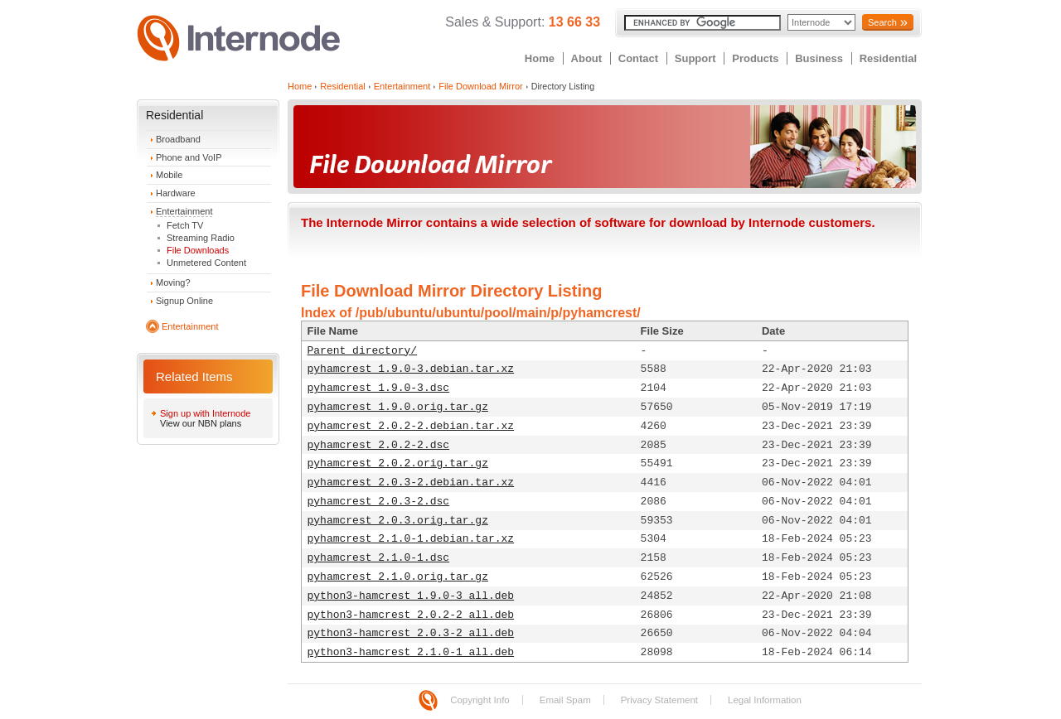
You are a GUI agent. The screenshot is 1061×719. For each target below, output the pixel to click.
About (587, 58)
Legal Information (765, 700)
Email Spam (565, 700)
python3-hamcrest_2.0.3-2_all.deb (411, 633)
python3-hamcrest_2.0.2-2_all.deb (411, 615)
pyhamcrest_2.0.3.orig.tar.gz (398, 520)
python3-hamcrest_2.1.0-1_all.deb (411, 652)
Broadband (178, 139)
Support (695, 58)
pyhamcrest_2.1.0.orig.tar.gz (398, 577)
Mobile (169, 175)
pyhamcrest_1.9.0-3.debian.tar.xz (411, 369)
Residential (888, 58)
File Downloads (198, 250)
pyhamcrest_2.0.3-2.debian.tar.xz (411, 482)
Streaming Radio (201, 238)
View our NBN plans (200, 423)
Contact (638, 58)
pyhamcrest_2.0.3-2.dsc (379, 501)
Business (819, 58)
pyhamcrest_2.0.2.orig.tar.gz (398, 463)
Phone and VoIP (189, 157)
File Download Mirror (480, 86)
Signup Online (184, 301)
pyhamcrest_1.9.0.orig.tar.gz (398, 407)
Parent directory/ (363, 351)
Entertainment (184, 211)
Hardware (176, 193)
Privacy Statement (659, 700)
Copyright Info (480, 700)
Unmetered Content (206, 263)
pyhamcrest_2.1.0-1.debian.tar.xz (411, 539)
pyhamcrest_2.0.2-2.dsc (379, 445)
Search (882, 22)
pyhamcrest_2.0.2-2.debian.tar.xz (411, 426)
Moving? (173, 282)
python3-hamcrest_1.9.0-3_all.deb (411, 596)
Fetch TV (185, 225)
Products (755, 58)
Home (540, 58)
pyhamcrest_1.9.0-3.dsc (379, 388)
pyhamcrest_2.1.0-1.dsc (379, 558)
